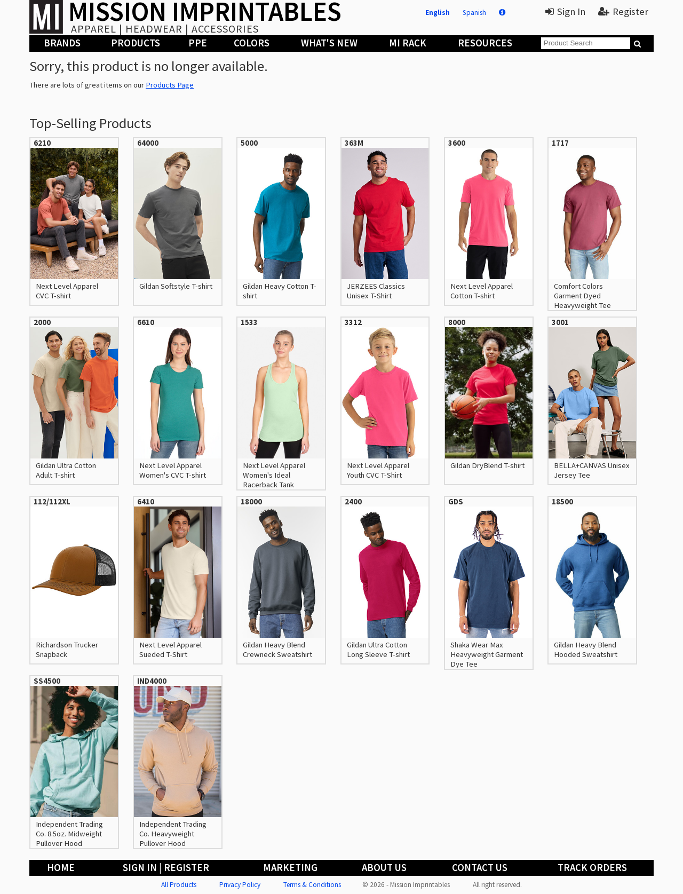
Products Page (170, 85)
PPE (197, 43)
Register (623, 11)
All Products (178, 884)
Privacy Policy (239, 884)
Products (135, 43)
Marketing (290, 867)
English (437, 12)
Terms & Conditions (312, 884)
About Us (384, 867)
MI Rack (407, 43)
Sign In (565, 11)
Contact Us (479, 867)
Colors (251, 43)
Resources (485, 43)
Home (61, 867)
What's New (329, 43)
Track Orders (592, 867)
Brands (62, 43)
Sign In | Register (166, 867)
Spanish (474, 12)
